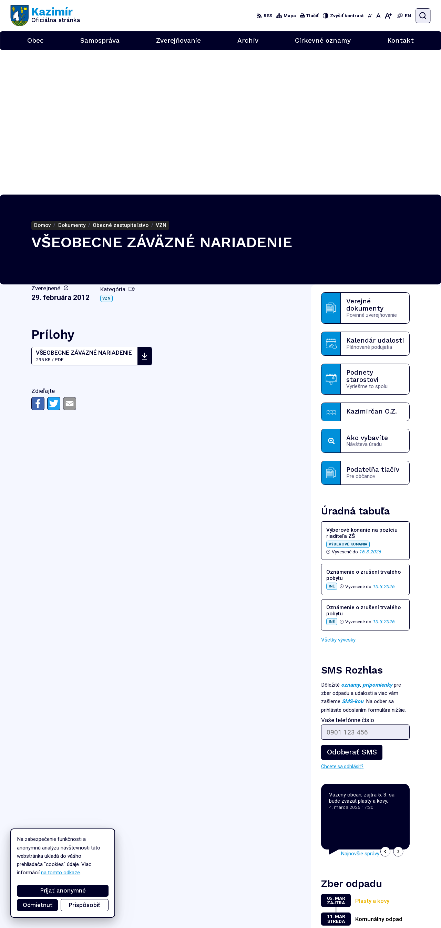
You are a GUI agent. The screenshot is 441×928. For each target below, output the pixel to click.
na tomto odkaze (55, 872)
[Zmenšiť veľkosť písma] (370, 16)
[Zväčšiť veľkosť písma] (388, 16)
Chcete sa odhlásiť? (342, 622)
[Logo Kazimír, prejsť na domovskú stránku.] (45, 15)
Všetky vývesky (338, 495)
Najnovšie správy (360, 709)
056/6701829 (397, 894)
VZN (106, 153)
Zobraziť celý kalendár (346, 790)
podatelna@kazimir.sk (406, 902)
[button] (385, 707)
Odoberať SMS (352, 607)
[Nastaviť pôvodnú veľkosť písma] (378, 16)
